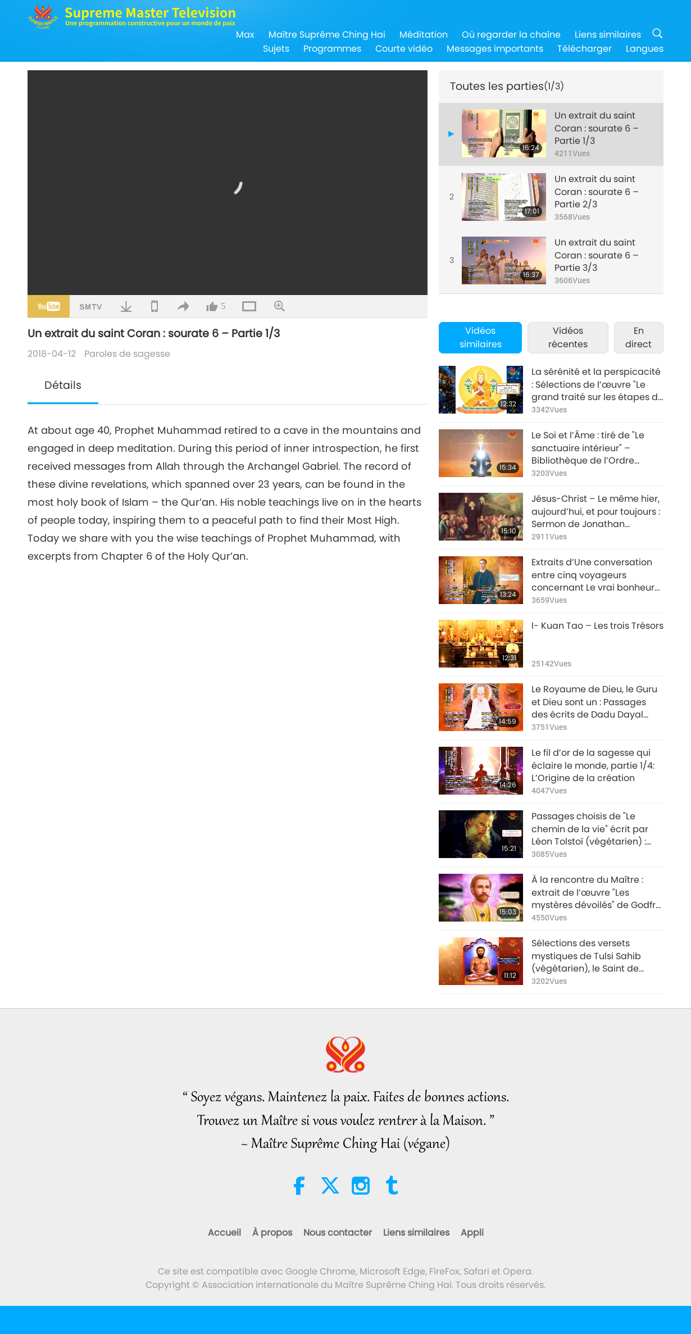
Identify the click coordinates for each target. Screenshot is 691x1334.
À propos (272, 1232)
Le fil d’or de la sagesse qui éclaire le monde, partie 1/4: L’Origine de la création (592, 765)
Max (245, 34)
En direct (638, 337)
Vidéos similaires (481, 337)
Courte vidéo (404, 48)
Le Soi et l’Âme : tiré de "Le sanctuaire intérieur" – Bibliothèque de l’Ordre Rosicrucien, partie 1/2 (587, 448)
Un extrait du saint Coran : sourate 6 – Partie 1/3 (596, 128)
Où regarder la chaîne (511, 34)
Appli (472, 1232)
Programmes (332, 48)
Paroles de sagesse (127, 353)
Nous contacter (337, 1232)
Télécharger (584, 48)
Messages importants (495, 48)
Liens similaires (608, 34)
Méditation (423, 34)
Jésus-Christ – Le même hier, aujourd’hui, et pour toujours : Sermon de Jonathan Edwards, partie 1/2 (595, 511)
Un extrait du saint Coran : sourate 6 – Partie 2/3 (596, 192)
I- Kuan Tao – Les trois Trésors (597, 626)
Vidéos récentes (568, 337)
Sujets (276, 48)
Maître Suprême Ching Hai (327, 34)
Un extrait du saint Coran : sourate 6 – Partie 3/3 (596, 255)
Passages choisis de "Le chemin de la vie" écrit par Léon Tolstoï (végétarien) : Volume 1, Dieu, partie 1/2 (589, 829)
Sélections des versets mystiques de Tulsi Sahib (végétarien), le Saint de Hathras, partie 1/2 (586, 956)
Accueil (224, 1232)
